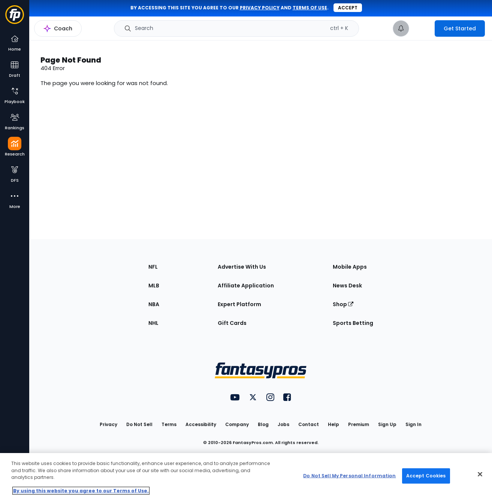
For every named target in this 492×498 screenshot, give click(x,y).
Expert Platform (239, 304)
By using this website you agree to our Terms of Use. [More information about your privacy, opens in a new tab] (81, 491)
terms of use (310, 7)
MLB (153, 285)
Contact (308, 424)
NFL (153, 267)
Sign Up (387, 424)
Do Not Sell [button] (139, 424)
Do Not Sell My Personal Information (349, 476)
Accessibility (200, 424)
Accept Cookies (426, 476)
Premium (358, 424)
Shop (343, 304)
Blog (263, 424)
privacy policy (260, 7)
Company (237, 424)
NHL (153, 323)
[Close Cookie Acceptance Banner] (480, 474)
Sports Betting (353, 323)
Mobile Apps (350, 267)
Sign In (413, 424)
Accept (347, 7)
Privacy (108, 424)
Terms (169, 424)
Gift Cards (232, 323)
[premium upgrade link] (422, 28)
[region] (246, 475)
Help (333, 424)
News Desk (347, 285)
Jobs (283, 424)
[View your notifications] (401, 28)
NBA (153, 304)
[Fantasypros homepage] (14, 18)
